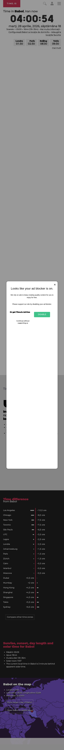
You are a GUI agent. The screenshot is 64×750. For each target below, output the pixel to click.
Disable (42, 314)
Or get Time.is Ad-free (20, 312)
